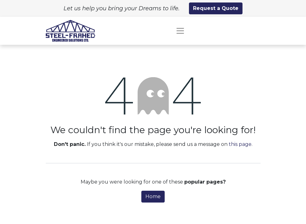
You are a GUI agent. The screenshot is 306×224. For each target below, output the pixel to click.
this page (240, 144)
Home (153, 196)
